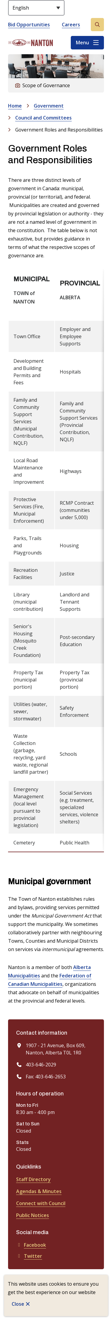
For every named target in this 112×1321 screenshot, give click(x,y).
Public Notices (32, 1215)
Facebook (31, 1245)
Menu (82, 42)
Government (49, 105)
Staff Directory (33, 1179)
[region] (56, 560)
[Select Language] (36, 8)
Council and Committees (43, 117)
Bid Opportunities (29, 24)
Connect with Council (40, 1203)
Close (18, 1304)
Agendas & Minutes (39, 1191)
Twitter (29, 1256)
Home (15, 105)
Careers (71, 24)
